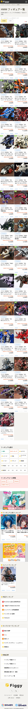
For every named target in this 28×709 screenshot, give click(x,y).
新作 (3, 451)
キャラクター (22, 456)
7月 (21, 465)
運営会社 (21, 695)
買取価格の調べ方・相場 (10, 672)
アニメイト (21, 50)
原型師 (21, 461)
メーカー (4, 461)
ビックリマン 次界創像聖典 (11, 610)
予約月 (3, 465)
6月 (17, 465)
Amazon (11, 50)
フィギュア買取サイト (10, 664)
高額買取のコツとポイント (11, 668)
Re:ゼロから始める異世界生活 (12, 602)
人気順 (10, 20)
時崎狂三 (6, 647)
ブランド (13, 4)
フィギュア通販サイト (10, 660)
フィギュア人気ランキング (11, 513)
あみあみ (2, 50)
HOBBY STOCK (5, 484)
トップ (2, 4)
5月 (13, 465)
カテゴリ (22, 451)
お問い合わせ (11, 697)
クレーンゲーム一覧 (9, 676)
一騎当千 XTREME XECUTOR (12, 606)
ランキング (13, 451)
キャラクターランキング (10, 626)
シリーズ (4, 456)
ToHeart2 (6, 618)
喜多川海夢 (7, 631)
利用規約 (18, 697)
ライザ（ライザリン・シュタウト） (13, 643)
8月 (25, 465)
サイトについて (8, 695)
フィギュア (7, 4)
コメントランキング (8, 565)
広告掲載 (16, 695)
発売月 (3, 470)
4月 (8, 465)
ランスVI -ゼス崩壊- (9, 614)
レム (5, 635)
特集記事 (5, 655)
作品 (12, 456)
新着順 (4, 20)
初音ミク (6, 639)
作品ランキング (7, 597)
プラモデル (3, 39)
